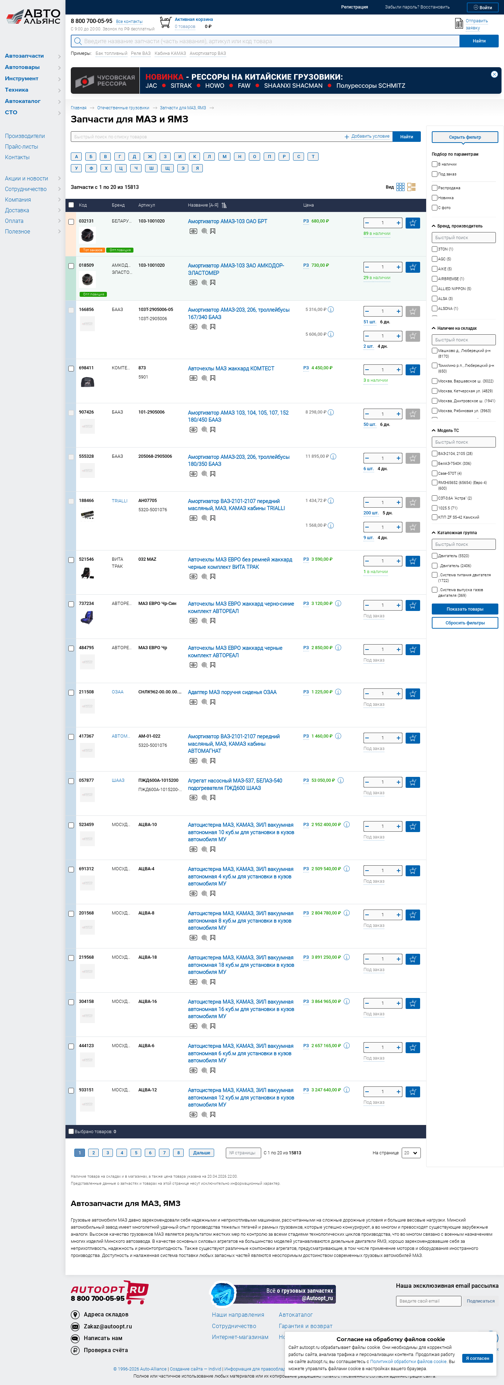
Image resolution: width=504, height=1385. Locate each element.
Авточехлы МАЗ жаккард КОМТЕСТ (225, 368)
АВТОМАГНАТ (122, 736)
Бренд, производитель (459, 226)
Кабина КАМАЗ (170, 53)
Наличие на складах (457, 328)
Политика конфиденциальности (336, 1369)
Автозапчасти (24, 56)
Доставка (16, 210)
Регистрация (354, 7)
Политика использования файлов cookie (414, 1369)
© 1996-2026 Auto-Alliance (140, 1369)
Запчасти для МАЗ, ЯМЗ (183, 107)
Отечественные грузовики (123, 107)
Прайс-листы (20, 146)
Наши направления (238, 1314)
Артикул (147, 205)
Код (83, 205)
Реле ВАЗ (141, 53)
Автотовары (22, 67)
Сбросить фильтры (465, 623)
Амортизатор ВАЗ (208, 53)
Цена (309, 205)
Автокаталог (23, 101)
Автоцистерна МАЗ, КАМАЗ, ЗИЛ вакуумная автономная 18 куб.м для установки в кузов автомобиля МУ (233, 964)
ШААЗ (118, 780)
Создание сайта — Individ (195, 1369)
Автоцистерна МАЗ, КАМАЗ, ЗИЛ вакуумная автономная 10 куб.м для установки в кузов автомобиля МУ (233, 831)
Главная (78, 107)
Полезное (16, 231)
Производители (23, 135)
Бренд (119, 205)
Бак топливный (111, 53)
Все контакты (129, 21)
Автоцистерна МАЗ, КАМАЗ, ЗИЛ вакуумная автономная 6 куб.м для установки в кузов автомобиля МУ (233, 1053)
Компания (17, 199)
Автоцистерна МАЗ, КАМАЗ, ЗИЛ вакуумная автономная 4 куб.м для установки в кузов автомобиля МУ (233, 876)
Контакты (16, 157)
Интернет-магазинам (240, 1337)
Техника (16, 90)
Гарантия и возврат (305, 1326)
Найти (406, 137)
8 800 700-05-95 (98, 1298)
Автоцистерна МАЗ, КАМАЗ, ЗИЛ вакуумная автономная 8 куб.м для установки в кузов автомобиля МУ (233, 920)
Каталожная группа (457, 532)
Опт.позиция (118, 250)
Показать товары (465, 609)
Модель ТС (448, 430)
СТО (11, 113)
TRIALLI (119, 501)
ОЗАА (118, 692)
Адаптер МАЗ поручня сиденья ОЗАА (226, 692)
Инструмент (21, 79)
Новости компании (305, 1337)
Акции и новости (25, 178)
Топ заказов (92, 250)
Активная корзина (194, 19)
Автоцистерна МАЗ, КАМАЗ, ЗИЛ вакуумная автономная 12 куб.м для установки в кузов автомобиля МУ (233, 1097)
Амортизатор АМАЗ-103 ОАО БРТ (222, 221)
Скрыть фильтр (465, 137)
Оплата (13, 220)
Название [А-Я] (207, 205)
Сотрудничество (24, 188)
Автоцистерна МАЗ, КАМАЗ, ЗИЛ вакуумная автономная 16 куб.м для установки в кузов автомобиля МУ (233, 1008)
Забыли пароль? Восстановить (417, 7)
